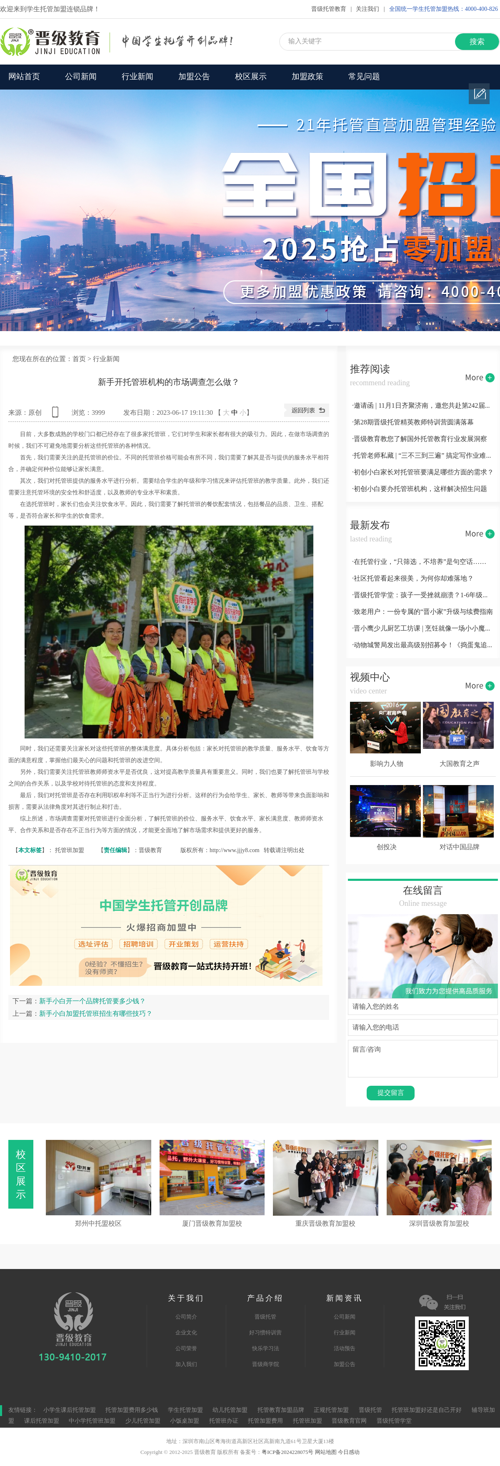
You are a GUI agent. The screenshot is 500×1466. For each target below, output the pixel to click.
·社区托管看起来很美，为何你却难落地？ (413, 578)
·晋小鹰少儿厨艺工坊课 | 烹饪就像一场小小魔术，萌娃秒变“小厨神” (423, 628)
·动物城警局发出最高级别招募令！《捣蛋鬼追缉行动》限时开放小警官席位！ (423, 645)
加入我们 (186, 1364)
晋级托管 (265, 1317)
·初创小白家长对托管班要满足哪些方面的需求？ (423, 472)
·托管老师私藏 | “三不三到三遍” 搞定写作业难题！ (423, 455)
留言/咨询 (423, 1058)
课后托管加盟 (41, 1421)
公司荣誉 (186, 1348)
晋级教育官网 (349, 1421)
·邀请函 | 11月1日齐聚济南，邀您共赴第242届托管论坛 (423, 405)
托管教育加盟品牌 (281, 1410)
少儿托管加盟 (142, 1421)
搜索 (477, 42)
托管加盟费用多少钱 (131, 1410)
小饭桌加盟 (184, 1421)
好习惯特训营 (265, 1333)
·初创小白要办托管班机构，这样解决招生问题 (419, 489)
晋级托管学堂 (394, 1421)
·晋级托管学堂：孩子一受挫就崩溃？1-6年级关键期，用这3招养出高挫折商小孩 (423, 595)
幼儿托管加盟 (230, 1410)
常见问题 (364, 77)
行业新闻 (137, 77)
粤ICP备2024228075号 (287, 1452)
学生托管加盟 (185, 1410)
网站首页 (24, 77)
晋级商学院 (265, 1364)
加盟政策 (307, 77)
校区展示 (251, 77)
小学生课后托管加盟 (69, 1410)
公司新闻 (81, 77)
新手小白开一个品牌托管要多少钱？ (92, 1001)
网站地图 (326, 1452)
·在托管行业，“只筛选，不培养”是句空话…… (419, 562)
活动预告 (344, 1348)
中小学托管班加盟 (93, 1421)
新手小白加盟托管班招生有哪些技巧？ (95, 1013)
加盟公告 (194, 77)
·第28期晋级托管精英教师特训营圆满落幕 (413, 422)
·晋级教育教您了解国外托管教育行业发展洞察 (419, 439)
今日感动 (349, 1452)
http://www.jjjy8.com (235, 850)
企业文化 (186, 1333)
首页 (79, 359)
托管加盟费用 (265, 1421)
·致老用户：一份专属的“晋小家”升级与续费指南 (422, 612)
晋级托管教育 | (331, 9)
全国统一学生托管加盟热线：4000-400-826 (443, 9)
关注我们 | (370, 9)
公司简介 (186, 1317)
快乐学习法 (265, 1348)
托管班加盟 (69, 850)
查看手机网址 (57, 415)
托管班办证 (223, 1421)
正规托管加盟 (331, 1410)
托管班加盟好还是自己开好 (427, 1410)
